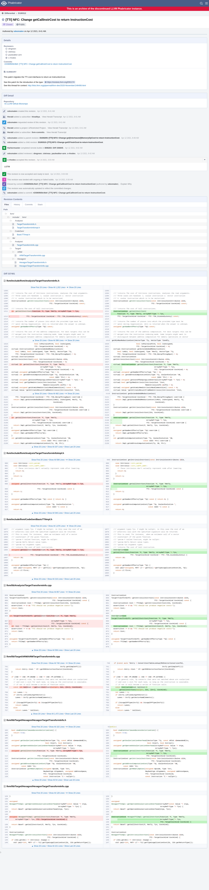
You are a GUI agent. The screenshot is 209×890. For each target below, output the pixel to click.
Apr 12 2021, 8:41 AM (46, 111)
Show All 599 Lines (56, 460)
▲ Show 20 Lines (39, 340)
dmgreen (12, 49)
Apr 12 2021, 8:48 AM (130, 138)
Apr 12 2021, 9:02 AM (74, 148)
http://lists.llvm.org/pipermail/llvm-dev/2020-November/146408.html (57, 85)
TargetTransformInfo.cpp (27, 245)
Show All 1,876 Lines (56, 526)
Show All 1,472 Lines (55, 714)
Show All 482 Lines (55, 394)
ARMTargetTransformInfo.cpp (32, 255)
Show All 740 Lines (56, 663)
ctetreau (11, 52)
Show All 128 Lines (56, 793)
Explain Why (126, 184)
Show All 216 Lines (55, 579)
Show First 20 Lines (39, 287)
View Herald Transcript (52, 117)
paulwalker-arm (15, 55)
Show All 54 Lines (55, 780)
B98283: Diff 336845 (54, 148)
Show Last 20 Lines (72, 447)
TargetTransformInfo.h (26, 224)
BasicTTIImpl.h (23, 234)
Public (22, 24)
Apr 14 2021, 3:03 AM (45, 160)
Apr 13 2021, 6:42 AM (86, 153)
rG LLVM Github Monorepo (16, 104)
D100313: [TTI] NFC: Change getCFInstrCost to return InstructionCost (70, 142)
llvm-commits (38, 132)
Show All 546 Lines (55, 513)
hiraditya (36, 117)
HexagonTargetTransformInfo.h (32, 262)
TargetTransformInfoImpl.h (28, 228)
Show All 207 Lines (55, 447)
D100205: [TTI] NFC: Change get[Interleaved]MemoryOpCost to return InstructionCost (80, 138)
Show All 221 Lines (55, 846)
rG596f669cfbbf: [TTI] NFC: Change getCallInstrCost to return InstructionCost (38, 64)
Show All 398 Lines (55, 340)
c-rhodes (12, 58)
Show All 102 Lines (56, 727)
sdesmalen (19, 31)
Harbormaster (13, 148)
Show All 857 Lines (56, 592)
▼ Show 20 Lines (74, 287)
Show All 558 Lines (55, 650)
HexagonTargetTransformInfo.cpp (34, 266)
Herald (10, 117)
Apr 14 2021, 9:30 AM (64, 180)
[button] (206, 3)
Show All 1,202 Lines (56, 287)
